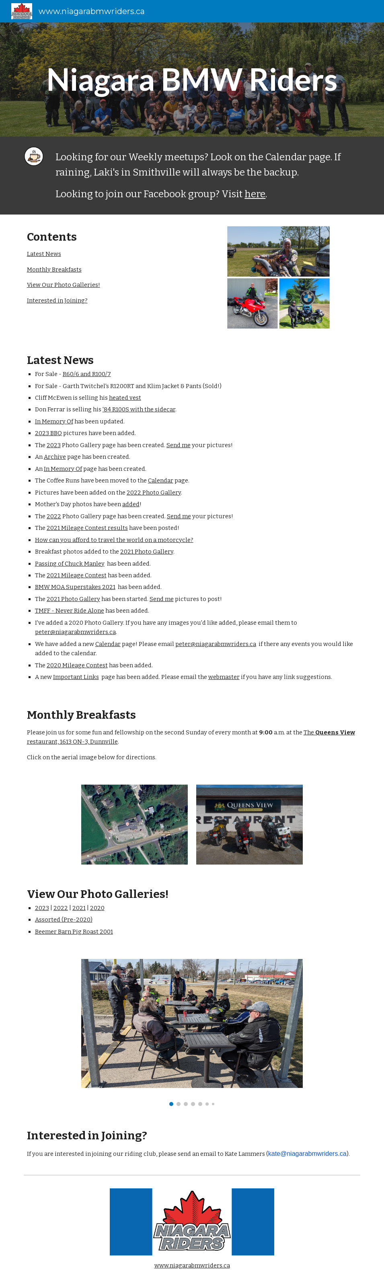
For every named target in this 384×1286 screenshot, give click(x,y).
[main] (192, 79)
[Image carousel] (192, 1032)
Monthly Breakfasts (54, 269)
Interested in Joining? (57, 300)
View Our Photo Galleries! (63, 284)
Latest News (44, 254)
